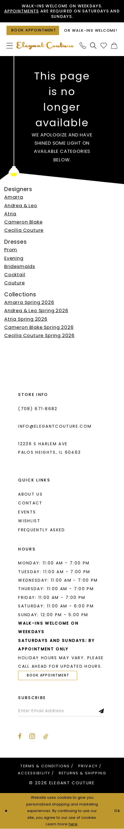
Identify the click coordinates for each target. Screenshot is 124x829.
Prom (10, 250)
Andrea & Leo (20, 205)
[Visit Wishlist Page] (104, 45)
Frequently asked (41, 530)
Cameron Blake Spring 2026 (39, 327)
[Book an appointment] (32, 30)
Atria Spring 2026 (25, 319)
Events (27, 512)
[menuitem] (10, 45)
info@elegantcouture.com (55, 426)
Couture (14, 283)
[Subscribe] (102, 711)
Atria (10, 214)
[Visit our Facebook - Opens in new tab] (19, 737)
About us (30, 494)
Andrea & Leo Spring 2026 (36, 311)
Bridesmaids (19, 266)
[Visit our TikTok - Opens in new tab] (45, 737)
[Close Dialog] (6, 811)
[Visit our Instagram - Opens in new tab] (32, 736)
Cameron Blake (23, 222)
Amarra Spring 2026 (29, 302)
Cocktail (14, 275)
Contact (30, 503)
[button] (10, 45)
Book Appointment (48, 675)
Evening (13, 258)
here (73, 824)
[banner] (45, 46)
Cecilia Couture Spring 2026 (39, 336)
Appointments (27, 11)
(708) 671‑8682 (37, 409)
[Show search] (93, 45)
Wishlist (29, 521)
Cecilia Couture (23, 230)
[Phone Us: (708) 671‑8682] (83, 45)
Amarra (13, 197)
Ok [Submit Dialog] (117, 811)
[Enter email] (61, 711)
